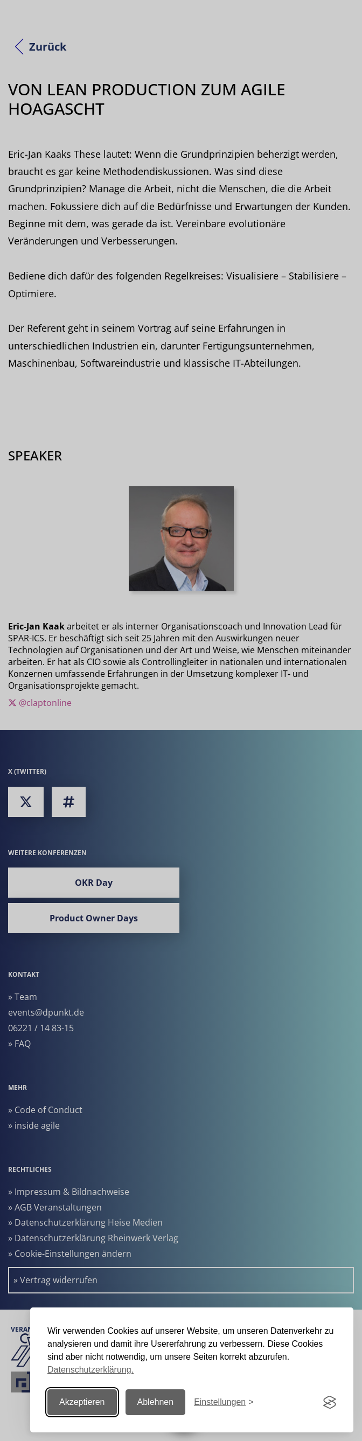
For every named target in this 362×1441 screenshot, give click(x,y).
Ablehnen (155, 1402)
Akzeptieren (82, 1402)
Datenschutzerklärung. (90, 1369)
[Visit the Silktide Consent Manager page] (329, 1402)
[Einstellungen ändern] (223, 1402)
